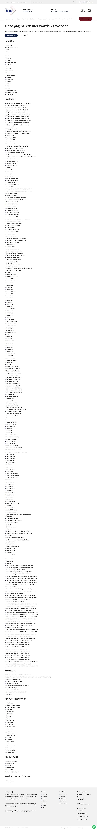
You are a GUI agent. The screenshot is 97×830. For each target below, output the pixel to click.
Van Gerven (9, 694)
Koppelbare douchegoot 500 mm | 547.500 (16, 107)
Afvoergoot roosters (11, 747)
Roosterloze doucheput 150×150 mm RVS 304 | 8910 (18, 133)
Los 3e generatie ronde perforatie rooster (16, 240)
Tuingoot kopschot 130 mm (12, 216)
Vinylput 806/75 (10, 462)
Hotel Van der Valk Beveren (12, 689)
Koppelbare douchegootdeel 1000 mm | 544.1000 (18, 114)
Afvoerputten (10, 19)
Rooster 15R (9, 167)
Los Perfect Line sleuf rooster (13, 259)
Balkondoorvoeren (10, 726)
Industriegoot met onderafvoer (13, 417)
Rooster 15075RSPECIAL (12, 276)
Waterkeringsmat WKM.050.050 (14, 392)
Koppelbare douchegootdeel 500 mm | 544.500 (17, 116)
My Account (9, 73)
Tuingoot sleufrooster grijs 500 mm (14, 220)
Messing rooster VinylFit (12, 158)
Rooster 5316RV (10, 285)
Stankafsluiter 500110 (11, 402)
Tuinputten (9, 709)
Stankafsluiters (10, 752)
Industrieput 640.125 (11, 434)
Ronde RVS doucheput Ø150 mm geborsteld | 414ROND (19, 571)
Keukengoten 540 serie (12, 477)
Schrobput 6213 (10, 496)
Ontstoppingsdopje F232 (12, 180)
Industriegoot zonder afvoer (13, 415)
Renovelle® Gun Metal (11, 511)
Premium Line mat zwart (12, 518)
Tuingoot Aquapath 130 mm (13, 707)
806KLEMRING (9, 176)
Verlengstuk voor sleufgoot (13, 370)
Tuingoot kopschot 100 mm (12, 231)
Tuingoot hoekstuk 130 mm (12, 214)
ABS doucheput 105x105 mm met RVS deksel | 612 (18, 657)
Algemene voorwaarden (12, 47)
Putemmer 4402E (10, 246)
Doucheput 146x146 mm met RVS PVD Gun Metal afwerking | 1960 (22, 614)
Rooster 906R (9, 300)
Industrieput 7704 (10, 456)
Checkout (8, 58)
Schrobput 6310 (10, 488)
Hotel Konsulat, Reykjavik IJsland (14, 687)
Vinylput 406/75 (10, 466)
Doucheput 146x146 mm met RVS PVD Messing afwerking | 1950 (21, 616)
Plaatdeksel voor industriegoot (13, 413)
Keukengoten (9, 722)
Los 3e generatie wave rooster (13, 242)
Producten (13, 2)
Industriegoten (10, 720)
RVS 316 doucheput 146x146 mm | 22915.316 (17, 146)
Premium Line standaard (12, 522)
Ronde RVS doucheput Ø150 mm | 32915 (15, 593)
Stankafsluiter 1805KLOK (12, 210)
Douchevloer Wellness (11, 323)
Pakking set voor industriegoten (14, 407)
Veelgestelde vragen (11, 90)
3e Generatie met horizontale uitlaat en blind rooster (19, 533)
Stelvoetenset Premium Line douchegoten (16, 199)
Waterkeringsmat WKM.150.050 (14, 390)
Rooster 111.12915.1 (11, 360)
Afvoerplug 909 (10, 319)
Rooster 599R (9, 315)
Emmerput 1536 (10, 556)
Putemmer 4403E (10, 244)
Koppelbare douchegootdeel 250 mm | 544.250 (17, 118)
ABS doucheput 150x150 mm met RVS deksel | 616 (18, 648)
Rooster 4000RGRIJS (11, 291)
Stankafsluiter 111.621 (11, 332)
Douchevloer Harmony (11, 419)
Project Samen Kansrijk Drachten (14, 681)
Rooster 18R (9, 336)
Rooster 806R (9, 306)
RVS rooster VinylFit (11, 163)
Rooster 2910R (9, 295)
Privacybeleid (9, 79)
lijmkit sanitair (9, 765)
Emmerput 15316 (10, 550)
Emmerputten (9, 730)
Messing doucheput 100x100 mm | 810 (15, 569)
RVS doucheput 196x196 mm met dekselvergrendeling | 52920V (21, 580)
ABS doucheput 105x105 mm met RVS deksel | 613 (18, 655)
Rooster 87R (9, 317)
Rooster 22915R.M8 (11, 274)
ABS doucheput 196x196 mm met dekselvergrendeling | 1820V (21, 633)
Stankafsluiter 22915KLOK (12, 184)
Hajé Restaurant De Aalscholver (13, 679)
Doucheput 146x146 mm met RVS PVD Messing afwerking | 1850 (21, 631)
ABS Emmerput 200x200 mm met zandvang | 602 (17, 122)
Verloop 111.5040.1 (11, 205)
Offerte (24, 2)
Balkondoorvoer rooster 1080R (13, 385)
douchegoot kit (10, 763)
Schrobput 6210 (10, 535)
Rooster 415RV (10, 340)
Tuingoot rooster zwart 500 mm (13, 223)
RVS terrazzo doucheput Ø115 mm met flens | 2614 (18, 103)
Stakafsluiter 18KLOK (11, 193)
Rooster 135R (9, 355)
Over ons (62, 19)
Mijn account (9, 70)
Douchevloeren (32, 19)
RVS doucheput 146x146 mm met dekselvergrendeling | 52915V (21, 582)
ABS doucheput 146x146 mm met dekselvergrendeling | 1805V (21, 638)
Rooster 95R (9, 428)
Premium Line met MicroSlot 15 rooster (15, 152)
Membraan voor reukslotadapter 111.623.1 (16, 452)
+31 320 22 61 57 (27, 11)
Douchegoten (9, 715)
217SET (8, 334)
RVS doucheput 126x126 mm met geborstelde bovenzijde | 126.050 (22, 578)
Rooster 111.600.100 (11, 424)
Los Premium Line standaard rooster (14, 253)
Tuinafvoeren (42, 19)
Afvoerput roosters (11, 745)
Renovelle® (9, 516)
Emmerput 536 (9, 400)
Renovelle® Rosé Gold (11, 509)
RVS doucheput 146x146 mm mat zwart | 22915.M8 (18, 599)
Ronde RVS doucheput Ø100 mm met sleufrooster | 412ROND (20, 573)
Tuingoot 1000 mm (10, 235)
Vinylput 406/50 (10, 469)
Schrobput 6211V (10, 501)
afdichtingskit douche (11, 761)
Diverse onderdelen (11, 750)
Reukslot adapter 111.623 (12, 503)
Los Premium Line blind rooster (13, 257)
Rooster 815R (9, 302)
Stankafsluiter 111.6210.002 (13, 368)
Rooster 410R (9, 347)
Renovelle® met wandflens (12, 396)
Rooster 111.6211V (11, 137)
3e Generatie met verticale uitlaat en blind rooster (18, 539)
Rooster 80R (9, 272)
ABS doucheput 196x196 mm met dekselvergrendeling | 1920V (21, 618)
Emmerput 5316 (10, 398)
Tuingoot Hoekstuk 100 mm (13, 229)
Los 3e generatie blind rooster (13, 270)
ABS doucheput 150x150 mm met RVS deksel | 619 (18, 642)
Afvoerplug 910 (10, 330)
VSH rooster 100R (10, 426)
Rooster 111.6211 (10, 141)
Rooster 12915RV (10, 280)
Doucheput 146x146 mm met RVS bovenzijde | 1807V (19, 191)
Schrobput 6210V (10, 507)
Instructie (7, 2)
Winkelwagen (9, 94)
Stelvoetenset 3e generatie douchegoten (16, 197)
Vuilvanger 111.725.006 (12, 203)
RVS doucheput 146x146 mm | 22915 (15, 601)
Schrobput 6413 (10, 479)
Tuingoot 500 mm (10, 227)
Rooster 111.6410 (10, 139)
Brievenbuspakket (10, 780)
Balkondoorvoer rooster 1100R (13, 379)
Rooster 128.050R (10, 357)
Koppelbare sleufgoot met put (13, 372)
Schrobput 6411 (10, 484)
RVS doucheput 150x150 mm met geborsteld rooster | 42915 (20, 588)
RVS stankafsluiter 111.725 (12, 212)
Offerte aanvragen (85, 19)
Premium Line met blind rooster (13, 520)
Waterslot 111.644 (10, 443)
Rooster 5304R (9, 289)
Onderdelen (53, 19)
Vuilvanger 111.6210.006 (12, 201)
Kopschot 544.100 (10, 541)
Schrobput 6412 (10, 481)
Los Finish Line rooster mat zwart (14, 263)
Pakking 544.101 (10, 544)
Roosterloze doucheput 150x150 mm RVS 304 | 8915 (18, 131)
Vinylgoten (9, 717)
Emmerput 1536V (10, 554)
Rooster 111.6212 (10, 135)
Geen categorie (10, 711)
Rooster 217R (9, 351)
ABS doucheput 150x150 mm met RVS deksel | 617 (18, 646)
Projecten (8, 83)
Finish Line (9, 528)
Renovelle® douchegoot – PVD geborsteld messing (18, 514)
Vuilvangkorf (9, 173)
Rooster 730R (9, 310)
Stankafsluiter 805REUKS (12, 366)
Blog (7, 49)
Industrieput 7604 (10, 460)
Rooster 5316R (9, 287)
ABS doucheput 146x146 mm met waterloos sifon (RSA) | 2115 (21, 608)
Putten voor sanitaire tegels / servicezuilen (16, 691)
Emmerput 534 (9, 558)
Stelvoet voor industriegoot (13, 404)
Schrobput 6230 (10, 492)
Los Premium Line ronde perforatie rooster (16, 238)
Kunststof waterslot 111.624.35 (14, 449)
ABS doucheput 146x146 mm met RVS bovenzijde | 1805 (19, 640)
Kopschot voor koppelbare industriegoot (16, 409)
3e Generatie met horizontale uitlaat (15, 537)
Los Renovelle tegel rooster (13, 248)
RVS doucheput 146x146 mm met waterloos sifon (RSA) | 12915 (21, 603)
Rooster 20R (9, 169)
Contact (69, 19)
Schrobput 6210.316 (11, 143)
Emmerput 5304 (10, 552)
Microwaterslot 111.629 (12, 445)
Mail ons (81, 810)
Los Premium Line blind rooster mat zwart (16, 255)
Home (7, 66)
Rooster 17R (9, 338)
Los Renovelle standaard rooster (14, 250)
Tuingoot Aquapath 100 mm (13, 705)
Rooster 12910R (10, 186)
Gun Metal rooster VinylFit (12, 161)
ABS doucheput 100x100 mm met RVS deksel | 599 (18, 659)
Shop (7, 85)
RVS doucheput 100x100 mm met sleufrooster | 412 (18, 663)
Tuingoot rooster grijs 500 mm (13, 225)
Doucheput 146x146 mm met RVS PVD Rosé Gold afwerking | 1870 (22, 665)
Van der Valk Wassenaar (12, 683)
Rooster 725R (9, 312)
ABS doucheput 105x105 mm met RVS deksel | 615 (18, 650)
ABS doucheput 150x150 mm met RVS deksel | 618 (18, 644)
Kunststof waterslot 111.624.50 (14, 447)
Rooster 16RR (9, 362)
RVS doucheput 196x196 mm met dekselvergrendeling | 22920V (21, 595)
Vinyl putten (9, 739)
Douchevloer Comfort (11, 321)
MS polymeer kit (10, 767)
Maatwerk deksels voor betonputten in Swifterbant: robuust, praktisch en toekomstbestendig (28, 676)
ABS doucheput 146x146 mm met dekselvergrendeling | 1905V (21, 623)
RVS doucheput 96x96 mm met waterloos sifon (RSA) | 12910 (20, 606)
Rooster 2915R (9, 293)
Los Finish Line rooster (11, 265)
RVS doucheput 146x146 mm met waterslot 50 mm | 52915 (20, 584)
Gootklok (8, 364)
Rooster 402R (9, 349)
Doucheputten (10, 728)
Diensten (8, 64)
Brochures (19, 2)
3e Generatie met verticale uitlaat (14, 627)
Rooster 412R (9, 345)
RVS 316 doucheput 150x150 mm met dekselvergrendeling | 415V (21, 661)
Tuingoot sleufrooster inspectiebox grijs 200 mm (18, 218)
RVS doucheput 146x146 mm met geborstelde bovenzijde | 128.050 (22, 576)
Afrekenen (9, 45)
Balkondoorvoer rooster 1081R (13, 383)
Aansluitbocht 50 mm (11, 586)
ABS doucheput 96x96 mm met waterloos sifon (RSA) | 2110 (20, 610)
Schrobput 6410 (10, 486)
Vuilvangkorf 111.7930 (11, 129)
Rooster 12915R (10, 283)
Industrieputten (10, 732)
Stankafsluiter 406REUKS (12, 437)
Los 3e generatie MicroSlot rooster (14, 148)
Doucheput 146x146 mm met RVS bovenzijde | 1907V (19, 188)
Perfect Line (9, 524)
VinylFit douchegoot (11, 165)
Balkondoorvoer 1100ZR (12, 374)
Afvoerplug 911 (10, 327)
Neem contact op (11, 35)
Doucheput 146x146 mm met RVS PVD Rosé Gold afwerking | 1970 (22, 612)
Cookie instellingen (11, 62)
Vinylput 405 (9, 471)
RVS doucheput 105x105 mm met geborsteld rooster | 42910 (20, 591)
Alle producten (64, 802)
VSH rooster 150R (10, 353)
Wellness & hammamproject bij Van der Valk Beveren (18, 674)
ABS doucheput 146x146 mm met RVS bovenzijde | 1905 (19, 625)
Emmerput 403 (9, 561)
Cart (7, 55)
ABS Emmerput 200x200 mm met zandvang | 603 (17, 124)
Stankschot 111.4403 (11, 439)
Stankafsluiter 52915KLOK (12, 182)
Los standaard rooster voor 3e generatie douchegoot (19, 268)
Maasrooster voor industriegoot (14, 411)
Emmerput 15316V (10, 548)
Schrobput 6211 (10, 505)
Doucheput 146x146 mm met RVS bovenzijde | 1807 (18, 635)
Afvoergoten (21, 19)
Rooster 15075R (10, 278)
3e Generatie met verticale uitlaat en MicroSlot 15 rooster (20, 154)
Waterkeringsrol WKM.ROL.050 (13, 387)
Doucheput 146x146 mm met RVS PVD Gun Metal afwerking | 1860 (22, 629)
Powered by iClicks (24, 827)
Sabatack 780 (9, 769)
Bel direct (23, 35)
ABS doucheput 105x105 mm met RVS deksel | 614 (18, 653)
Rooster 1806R (9, 297)
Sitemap (8, 88)
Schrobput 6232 (10, 490)
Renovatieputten (10, 735)
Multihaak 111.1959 (11, 325)
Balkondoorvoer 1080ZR (12, 381)
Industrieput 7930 (10, 171)
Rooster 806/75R (10, 308)
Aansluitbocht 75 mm (11, 195)
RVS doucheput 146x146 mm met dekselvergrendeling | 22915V (21, 597)
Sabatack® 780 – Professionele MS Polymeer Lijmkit (18, 120)
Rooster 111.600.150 (11, 422)
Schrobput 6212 (10, 499)
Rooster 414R (9, 342)
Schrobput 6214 (10, 494)
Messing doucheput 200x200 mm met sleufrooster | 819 (19, 565)
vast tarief (8, 782)
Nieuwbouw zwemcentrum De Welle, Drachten (17, 685)
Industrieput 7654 (10, 458)
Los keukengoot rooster (12, 261)
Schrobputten (9, 737)
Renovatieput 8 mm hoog (12, 473)
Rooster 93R (9, 430)
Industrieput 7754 (10, 454)
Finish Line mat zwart (11, 526)
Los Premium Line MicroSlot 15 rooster (15, 150)
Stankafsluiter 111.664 (11, 208)
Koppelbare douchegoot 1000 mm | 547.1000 (17, 105)
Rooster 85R (9, 432)
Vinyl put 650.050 (10, 394)
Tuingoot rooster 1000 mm (12, 233)
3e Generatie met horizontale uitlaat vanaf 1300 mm (18, 531)
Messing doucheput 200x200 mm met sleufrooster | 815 (19, 567)
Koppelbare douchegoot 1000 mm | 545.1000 (17, 109)
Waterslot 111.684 (10, 441)
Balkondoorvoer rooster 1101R (13, 377)
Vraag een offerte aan (11, 92)
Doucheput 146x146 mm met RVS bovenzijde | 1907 (18, 620)
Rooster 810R (9, 304)
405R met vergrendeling (12, 178)
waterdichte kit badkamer (12, 771)
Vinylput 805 (9, 464)
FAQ (44, 807)
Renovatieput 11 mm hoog (12, 475)
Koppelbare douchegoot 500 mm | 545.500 (16, 111)
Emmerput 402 (9, 563)
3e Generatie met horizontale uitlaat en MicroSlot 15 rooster (20, 156)
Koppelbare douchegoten (12, 546)
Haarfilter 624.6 (10, 126)
